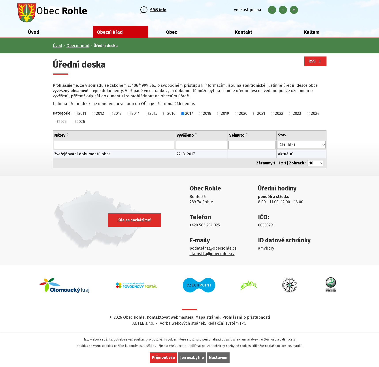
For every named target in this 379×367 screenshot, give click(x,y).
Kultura (312, 33)
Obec (171, 33)
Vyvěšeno (185, 136)
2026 (81, 122)
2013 (118, 114)
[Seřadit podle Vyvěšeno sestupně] (196, 136)
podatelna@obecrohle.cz (213, 249)
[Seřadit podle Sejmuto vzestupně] (247, 135)
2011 (82, 114)
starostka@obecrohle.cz (212, 255)
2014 (136, 114)
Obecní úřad (110, 33)
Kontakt (243, 33)
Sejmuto (237, 136)
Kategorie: (62, 114)
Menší (272, 10)
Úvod (33, 33)
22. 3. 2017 (186, 155)
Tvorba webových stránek (181, 324)
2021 (261, 114)
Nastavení (218, 357)
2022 (279, 114)
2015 (153, 114)
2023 (297, 114)
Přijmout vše (163, 357)
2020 (243, 114)
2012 (100, 114)
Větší (294, 10)
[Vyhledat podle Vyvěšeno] (201, 147)
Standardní (283, 10)
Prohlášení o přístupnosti (246, 318)
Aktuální (286, 155)
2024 (315, 114)
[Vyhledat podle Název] (114, 147)
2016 (171, 114)
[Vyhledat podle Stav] (301, 146)
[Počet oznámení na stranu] (315, 165)
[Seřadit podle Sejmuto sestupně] (247, 136)
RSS (314, 63)
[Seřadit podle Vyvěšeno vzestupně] (196, 135)
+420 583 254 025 (205, 226)
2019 (225, 114)
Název (59, 136)
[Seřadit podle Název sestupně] (67, 136)
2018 (207, 114)
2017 (189, 114)
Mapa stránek (208, 318)
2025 (62, 122)
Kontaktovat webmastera (170, 318)
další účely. (288, 339)
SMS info (158, 10)
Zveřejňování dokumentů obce (82, 155)
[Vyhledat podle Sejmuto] (252, 147)
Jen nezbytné (192, 357)
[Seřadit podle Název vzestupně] (67, 135)
